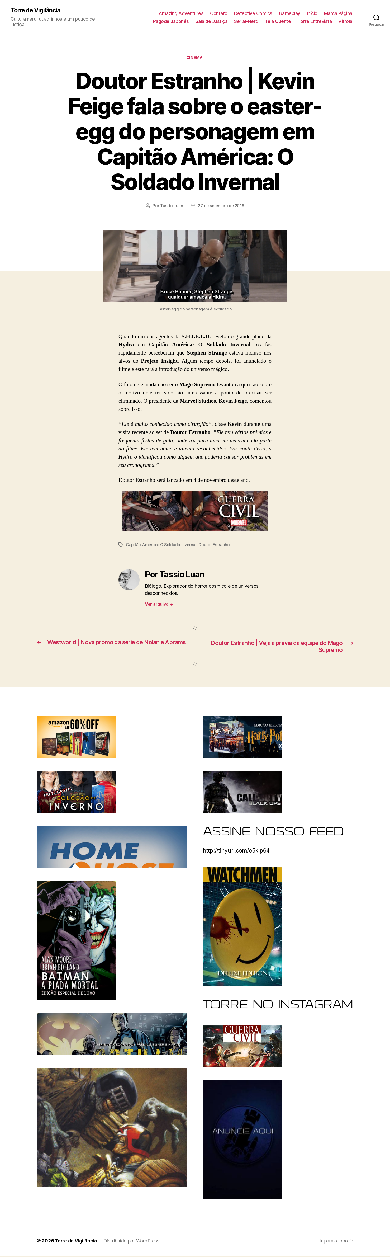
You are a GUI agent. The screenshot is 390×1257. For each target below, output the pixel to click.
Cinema (194, 58)
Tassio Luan (170, 206)
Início (312, 13)
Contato (218, 13)
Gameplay (289, 13)
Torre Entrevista (314, 21)
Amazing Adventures (181, 13)
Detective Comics (253, 13)
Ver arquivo (159, 604)
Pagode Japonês (171, 21)
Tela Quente (278, 21)
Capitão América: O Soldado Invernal (161, 545)
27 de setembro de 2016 (221, 206)
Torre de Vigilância (37, 10)
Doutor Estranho (215, 545)
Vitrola (345, 21)
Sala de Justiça (212, 21)
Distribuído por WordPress (132, 1242)
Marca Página (338, 13)
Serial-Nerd (246, 21)
